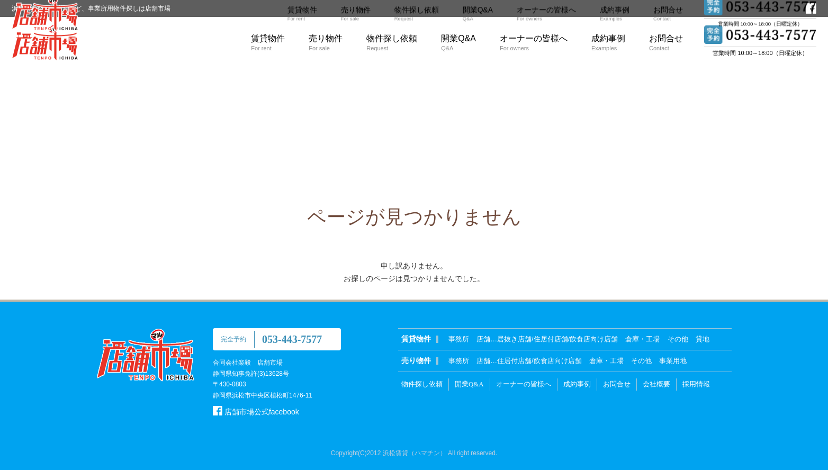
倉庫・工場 (642, 339)
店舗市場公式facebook (256, 412)
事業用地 (673, 361)
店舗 (483, 339)
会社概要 (656, 384)
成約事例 (608, 42)
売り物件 (326, 42)
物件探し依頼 (391, 42)
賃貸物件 (268, 42)
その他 (678, 339)
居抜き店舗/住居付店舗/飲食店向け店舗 (557, 339)
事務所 (458, 339)
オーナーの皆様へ (534, 42)
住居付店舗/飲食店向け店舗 (539, 361)
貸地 (702, 339)
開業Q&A (458, 42)
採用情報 (696, 384)
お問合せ (666, 42)
